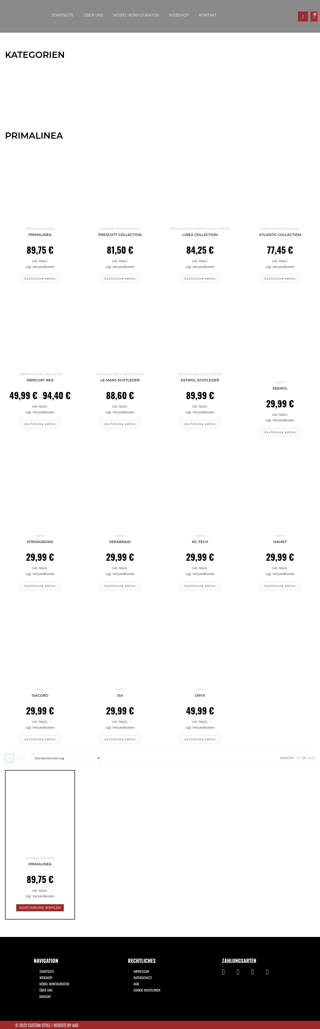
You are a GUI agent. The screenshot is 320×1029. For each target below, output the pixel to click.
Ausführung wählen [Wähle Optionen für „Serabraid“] (120, 586)
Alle (311, 758)
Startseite (63, 15)
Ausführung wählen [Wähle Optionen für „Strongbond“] (40, 586)
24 (304, 758)
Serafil (280, 388)
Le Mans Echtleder (131, 374)
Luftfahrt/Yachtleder (31, 374)
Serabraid (120, 542)
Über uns (93, 15)
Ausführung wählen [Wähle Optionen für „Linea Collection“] (200, 278)
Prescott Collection (128, 229)
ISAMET (280, 542)
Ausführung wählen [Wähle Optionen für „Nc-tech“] (200, 586)
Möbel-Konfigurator (136, 15)
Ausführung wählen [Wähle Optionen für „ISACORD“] (40, 739)
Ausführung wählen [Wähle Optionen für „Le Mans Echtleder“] (120, 424)
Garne (280, 382)
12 (298, 758)
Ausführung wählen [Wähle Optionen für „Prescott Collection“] (120, 278)
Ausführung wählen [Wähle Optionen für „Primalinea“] (40, 278)
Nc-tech (200, 542)
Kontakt (207, 15)
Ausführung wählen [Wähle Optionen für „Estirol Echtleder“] (200, 424)
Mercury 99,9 (40, 380)
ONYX (200, 695)
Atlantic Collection (272, 229)
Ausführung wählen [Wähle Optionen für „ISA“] (120, 739)
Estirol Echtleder (211, 374)
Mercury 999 (54, 374)
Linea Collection (194, 229)
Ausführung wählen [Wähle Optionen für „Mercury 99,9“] (40, 424)
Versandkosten (43, 267)
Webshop (179, 15)
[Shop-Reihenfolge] (65, 758)
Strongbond (40, 542)
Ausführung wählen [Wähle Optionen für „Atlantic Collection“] (280, 278)
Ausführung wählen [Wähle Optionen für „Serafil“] (280, 432)
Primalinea (47, 229)
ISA (120, 695)
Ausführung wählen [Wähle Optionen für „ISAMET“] (280, 586)
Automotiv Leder (107, 374)
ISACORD (40, 695)
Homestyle (32, 229)
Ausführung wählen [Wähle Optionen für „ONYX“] (200, 739)
